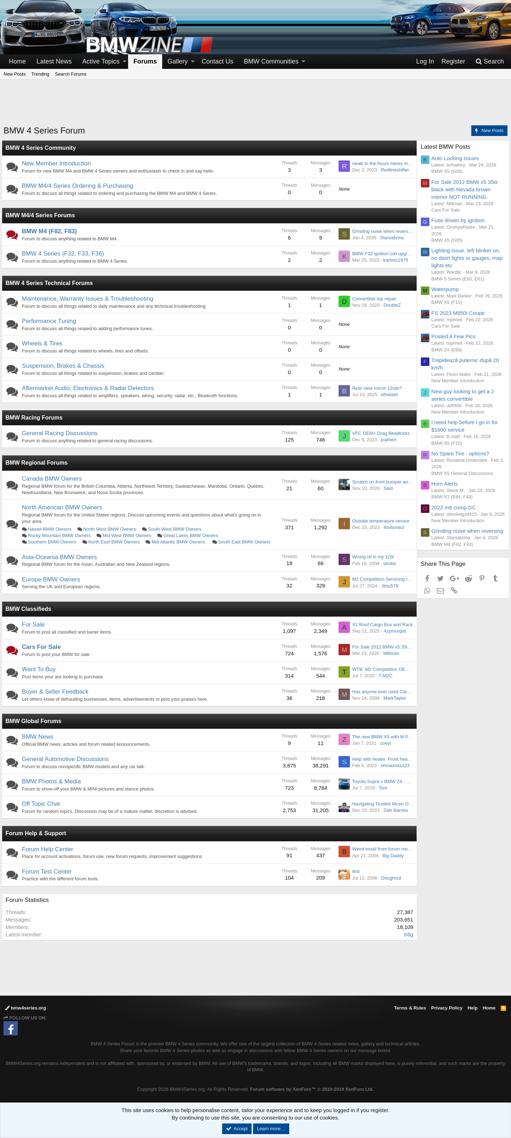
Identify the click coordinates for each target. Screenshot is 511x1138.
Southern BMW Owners (54, 542)
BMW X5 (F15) (448, 308)
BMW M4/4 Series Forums (42, 215)
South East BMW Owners (56, 548)
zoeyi (383, 749)
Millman (389, 659)
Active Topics (101, 61)
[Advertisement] (255, 107)
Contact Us (217, 61)
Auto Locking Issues (457, 158)
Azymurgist (392, 637)
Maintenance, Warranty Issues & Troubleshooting (89, 298)
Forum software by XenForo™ (312, 1089)
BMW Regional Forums (38, 463)
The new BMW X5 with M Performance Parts (396, 743)
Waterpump (447, 289)
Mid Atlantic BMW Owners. (181, 542)
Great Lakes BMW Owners (192, 535)
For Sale (35, 631)
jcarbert (386, 439)
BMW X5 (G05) (449, 171)
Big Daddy (391, 862)
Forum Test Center (48, 878)
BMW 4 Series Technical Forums (51, 283)
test (354, 878)
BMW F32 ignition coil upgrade (381, 253)
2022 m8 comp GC (455, 520)
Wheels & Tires (44, 343)
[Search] (489, 61)
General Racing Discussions (62, 433)
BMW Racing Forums (36, 418)
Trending (40, 74)
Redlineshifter (393, 170)
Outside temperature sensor (378, 524)
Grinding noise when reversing (381, 231)
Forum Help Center (49, 855)
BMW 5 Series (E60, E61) (459, 278)
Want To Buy (40, 675)
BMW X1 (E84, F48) (453, 510)
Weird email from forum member (383, 855)
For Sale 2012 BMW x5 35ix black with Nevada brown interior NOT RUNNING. (466, 189)
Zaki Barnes (393, 816)
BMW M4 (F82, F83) (51, 231)
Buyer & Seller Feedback (57, 698)
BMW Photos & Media (53, 787)
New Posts (15, 74)
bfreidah (387, 394)
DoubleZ (390, 305)
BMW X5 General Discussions (464, 486)
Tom (381, 794)
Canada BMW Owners (54, 478)
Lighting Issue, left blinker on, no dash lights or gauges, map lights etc (467, 257)
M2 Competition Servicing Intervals (386, 586)
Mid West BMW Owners (128, 535)
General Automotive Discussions (67, 765)
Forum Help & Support (37, 840)
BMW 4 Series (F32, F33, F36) (65, 253)
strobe (387, 570)
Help (473, 1008)
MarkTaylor (392, 704)
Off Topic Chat (43, 810)
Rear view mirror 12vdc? (375, 388)
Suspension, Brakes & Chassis (65, 365)
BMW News (39, 743)
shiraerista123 (393, 772)
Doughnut (389, 884)
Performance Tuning (51, 321)
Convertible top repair (372, 298)
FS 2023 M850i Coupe (460, 319)
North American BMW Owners (64, 507)
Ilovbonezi (391, 530)
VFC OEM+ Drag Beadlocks (379, 433)
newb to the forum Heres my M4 (383, 163)
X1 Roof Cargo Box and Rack (380, 631)
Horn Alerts (446, 496)
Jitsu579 (387, 592)
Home (17, 61)
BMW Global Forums (35, 727)
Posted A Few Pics (455, 343)
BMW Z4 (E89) (448, 356)
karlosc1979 (393, 260)
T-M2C (383, 682)
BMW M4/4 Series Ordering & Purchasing (79, 185)
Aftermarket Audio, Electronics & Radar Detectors (90, 388)
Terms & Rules (410, 1008)
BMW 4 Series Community (42, 148)
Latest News (54, 61)
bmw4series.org (25, 1008)
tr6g (406, 941)
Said (386, 488)
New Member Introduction (58, 163)
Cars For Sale (43, 653)
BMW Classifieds (30, 615)
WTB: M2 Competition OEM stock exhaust (393, 675)
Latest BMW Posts (447, 146)
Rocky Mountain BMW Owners (61, 535)
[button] (124, 61)
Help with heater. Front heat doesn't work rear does (402, 765)
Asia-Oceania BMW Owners (61, 563)
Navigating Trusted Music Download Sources (396, 810)
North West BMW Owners (111, 529)
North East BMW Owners (116, 542)
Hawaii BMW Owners (51, 529)
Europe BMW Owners (53, 585)
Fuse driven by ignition (460, 220)
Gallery (177, 61)
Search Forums (71, 74)
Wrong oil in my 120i (371, 563)
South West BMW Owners (176, 529)
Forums (145, 61)
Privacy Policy (446, 1008)
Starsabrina (390, 237)
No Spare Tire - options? (462, 467)
